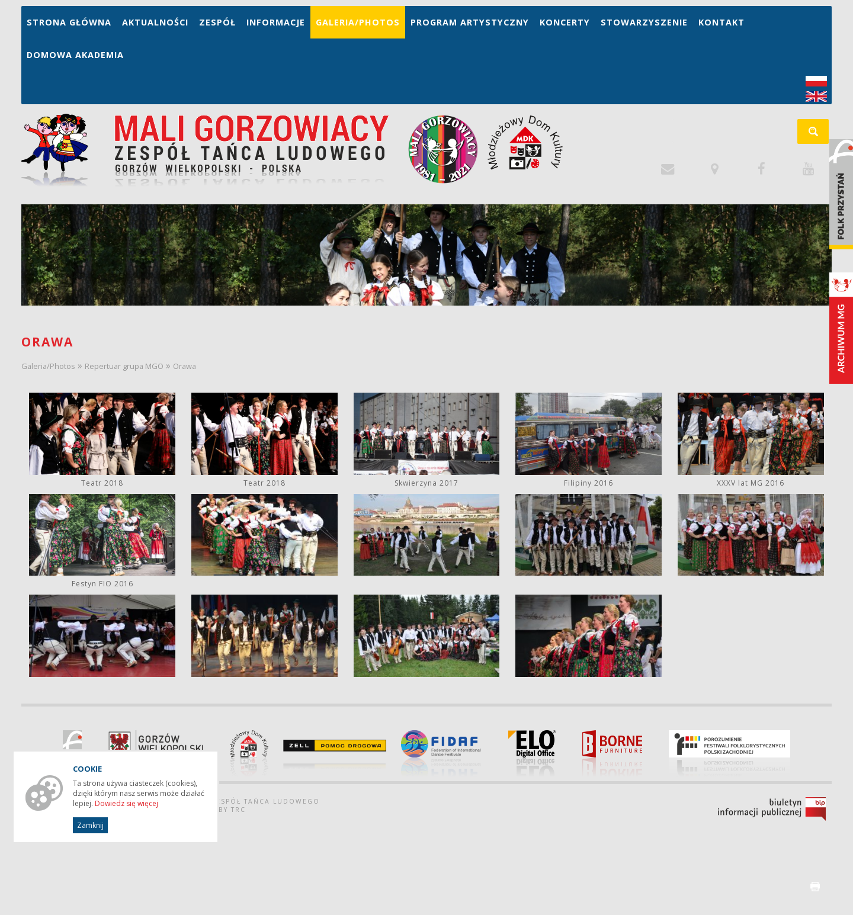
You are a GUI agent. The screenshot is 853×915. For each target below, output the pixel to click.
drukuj (815, 886)
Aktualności (155, 22)
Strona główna (69, 22)
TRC (238, 809)
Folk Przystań (841, 194)
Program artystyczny (470, 22)
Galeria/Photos (358, 22)
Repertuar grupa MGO (124, 366)
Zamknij (90, 825)
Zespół (217, 22)
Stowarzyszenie (644, 22)
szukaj (819, 135)
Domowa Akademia (75, 54)
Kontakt (721, 22)
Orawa (184, 366)
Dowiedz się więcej (126, 803)
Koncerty (565, 22)
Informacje (275, 22)
